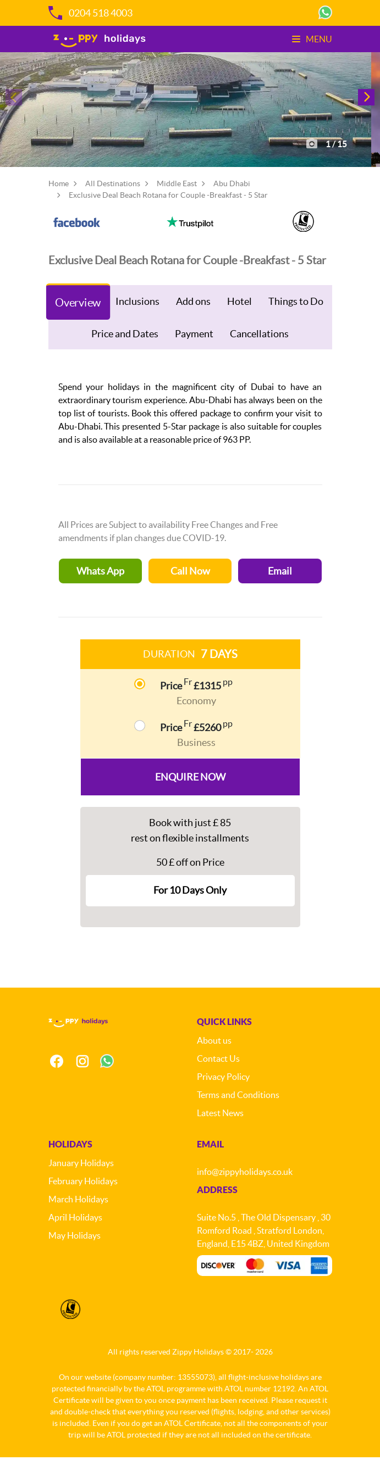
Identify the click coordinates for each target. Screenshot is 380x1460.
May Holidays (74, 1238)
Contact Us (218, 1061)
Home (58, 186)
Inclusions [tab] (137, 304)
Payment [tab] (194, 336)
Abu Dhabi (231, 186)
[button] (366, 99)
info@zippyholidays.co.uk (245, 1174)
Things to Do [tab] (295, 304)
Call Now (190, 573)
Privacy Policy (223, 1079)
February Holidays (83, 1184)
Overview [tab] (78, 305)
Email (280, 573)
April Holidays (75, 1220)
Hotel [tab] (239, 304)
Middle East (177, 186)
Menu (312, 39)
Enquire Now (190, 779)
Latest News (220, 1116)
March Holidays (78, 1202)
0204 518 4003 (90, 13)
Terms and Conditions (238, 1097)
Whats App (100, 573)
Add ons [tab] (193, 304)
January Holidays (81, 1166)
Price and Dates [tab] (124, 336)
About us (214, 1043)
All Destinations (112, 186)
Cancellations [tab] (259, 336)
